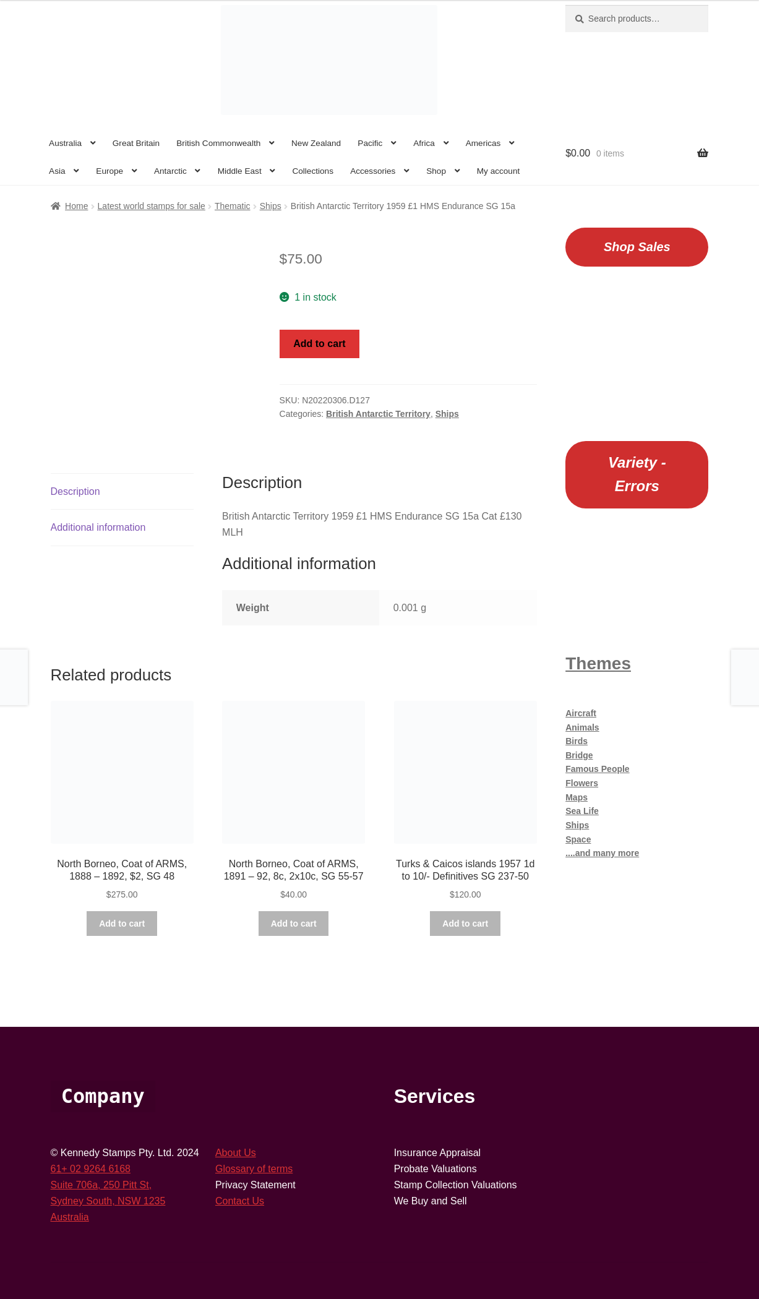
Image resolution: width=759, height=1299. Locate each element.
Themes (598, 663)
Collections (312, 171)
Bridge (579, 755)
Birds (576, 741)
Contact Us (239, 1201)
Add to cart (319, 343)
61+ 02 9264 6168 (91, 1169)
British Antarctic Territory (378, 414)
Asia (57, 171)
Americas (483, 143)
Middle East (240, 171)
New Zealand (316, 143)
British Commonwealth (218, 143)
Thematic (233, 206)
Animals (582, 727)
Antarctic (170, 171)
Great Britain (136, 143)
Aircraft (580, 713)
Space (578, 839)
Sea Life (582, 811)
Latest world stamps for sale (151, 206)
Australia (65, 143)
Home (76, 206)
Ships (270, 206)
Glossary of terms (254, 1169)
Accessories (372, 171)
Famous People (597, 769)
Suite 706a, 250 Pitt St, (101, 1185)
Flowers (581, 783)
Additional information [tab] (98, 527)
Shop (436, 171)
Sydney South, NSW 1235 (108, 1201)
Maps (576, 797)
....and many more (602, 853)
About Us (235, 1152)
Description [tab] (75, 491)
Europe (109, 171)
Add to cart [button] (122, 923)
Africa (424, 143)
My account (498, 171)
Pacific (370, 143)
